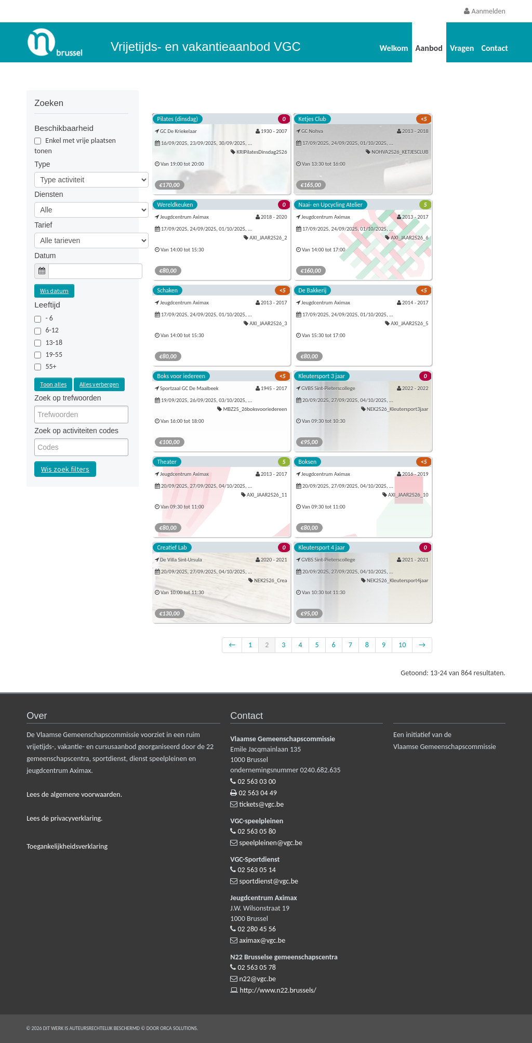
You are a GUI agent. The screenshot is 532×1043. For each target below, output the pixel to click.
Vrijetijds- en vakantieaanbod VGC (206, 46)
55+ (50, 366)
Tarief (43, 225)
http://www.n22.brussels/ (278, 990)
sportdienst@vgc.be (269, 881)
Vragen (462, 48)
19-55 (53, 354)
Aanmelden (484, 11)
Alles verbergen (99, 384)
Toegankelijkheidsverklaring (67, 846)
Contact (494, 48)
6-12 (52, 330)
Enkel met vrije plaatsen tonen (75, 145)
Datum (45, 255)
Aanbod (429, 48)
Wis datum (54, 291)
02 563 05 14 (257, 869)
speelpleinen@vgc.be (271, 842)
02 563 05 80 (257, 831)
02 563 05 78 (257, 967)
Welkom (394, 48)
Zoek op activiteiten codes (76, 430)
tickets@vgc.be (262, 804)
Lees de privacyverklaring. (64, 818)
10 (402, 644)
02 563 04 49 (258, 792)
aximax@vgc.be (263, 940)
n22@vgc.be (258, 978)
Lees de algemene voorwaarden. (74, 794)
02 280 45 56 (257, 929)
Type (42, 164)
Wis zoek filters (65, 469)
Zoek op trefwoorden (67, 398)
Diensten (48, 194)
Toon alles (53, 384)
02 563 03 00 (257, 781)
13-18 (53, 342)
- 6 (49, 318)
